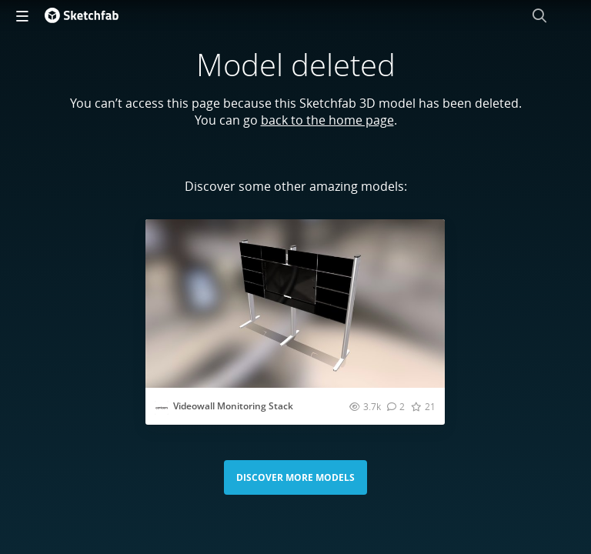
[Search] (539, 15)
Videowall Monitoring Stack (233, 405)
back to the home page (327, 120)
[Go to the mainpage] (82, 15)
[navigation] (22, 15)
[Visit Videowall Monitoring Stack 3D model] (295, 303)
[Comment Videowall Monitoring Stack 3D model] (396, 406)
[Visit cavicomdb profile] (162, 408)
